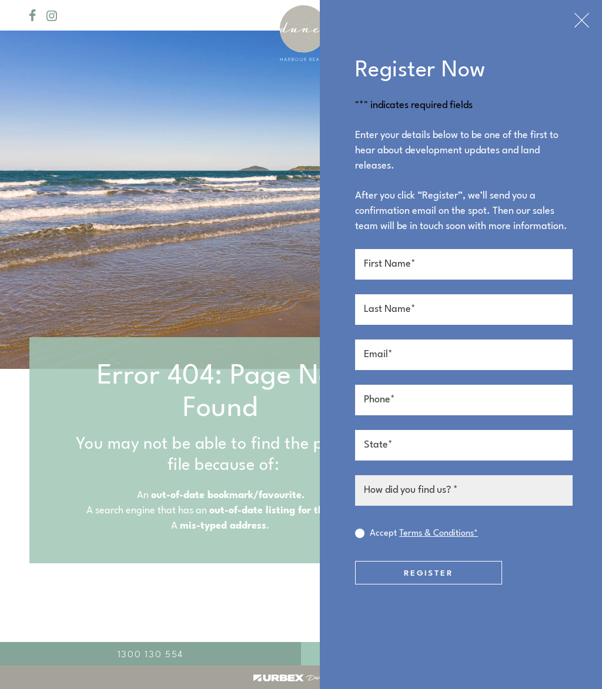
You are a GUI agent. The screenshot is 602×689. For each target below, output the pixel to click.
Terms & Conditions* (438, 533)
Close (581, 20)
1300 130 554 (150, 655)
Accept (424, 534)
